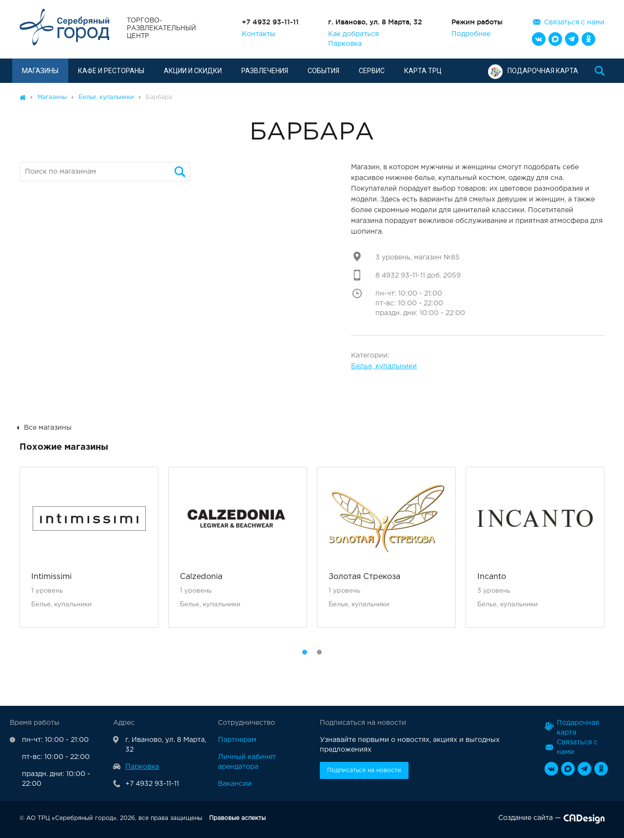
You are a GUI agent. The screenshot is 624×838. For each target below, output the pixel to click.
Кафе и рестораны (111, 71)
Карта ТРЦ (423, 71)
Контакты (258, 34)
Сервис (372, 71)
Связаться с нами (574, 22)
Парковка (345, 44)
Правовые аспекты (237, 818)
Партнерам (237, 740)
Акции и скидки (193, 71)
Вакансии (235, 784)
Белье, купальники (384, 366)
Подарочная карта (533, 71)
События (323, 71)
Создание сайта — (551, 820)
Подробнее (470, 34)
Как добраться (353, 34)
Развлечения (264, 71)
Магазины (40, 71)
